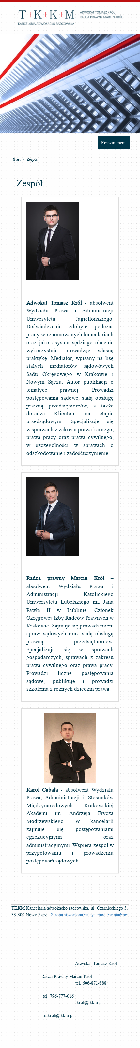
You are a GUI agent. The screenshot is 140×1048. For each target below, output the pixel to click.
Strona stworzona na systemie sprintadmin (90, 914)
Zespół (32, 159)
